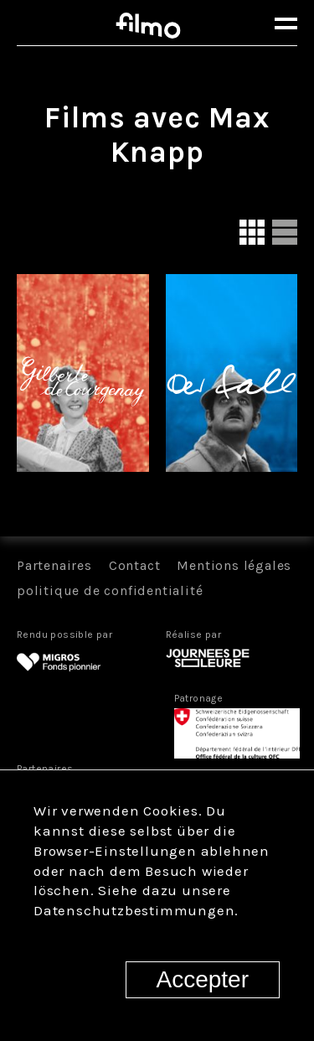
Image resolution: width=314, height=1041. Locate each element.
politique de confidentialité (110, 590)
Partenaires (54, 565)
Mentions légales (234, 565)
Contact (135, 565)
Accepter (203, 979)
